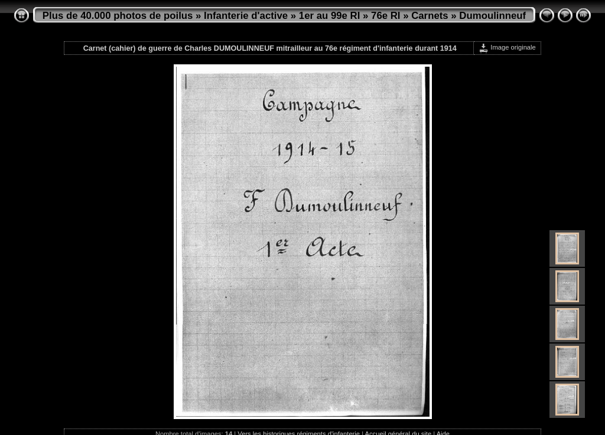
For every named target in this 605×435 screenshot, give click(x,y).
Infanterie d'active (246, 15)
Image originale (507, 47)
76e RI (385, 15)
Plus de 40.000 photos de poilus (118, 15)
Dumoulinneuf (492, 15)
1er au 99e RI (329, 15)
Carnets (429, 15)
